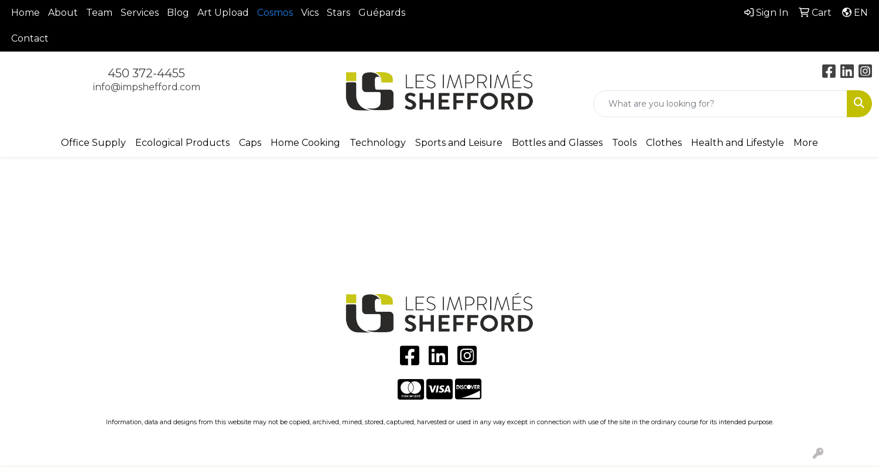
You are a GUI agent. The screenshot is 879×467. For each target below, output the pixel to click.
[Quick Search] (720, 103)
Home (25, 12)
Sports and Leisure (458, 142)
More (806, 142)
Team (99, 12)
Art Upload (223, 12)
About (63, 12)
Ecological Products (182, 142)
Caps (250, 142)
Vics (310, 12)
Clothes (664, 142)
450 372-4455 (146, 73)
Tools (624, 142)
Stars (338, 12)
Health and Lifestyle (737, 142)
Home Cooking (305, 142)
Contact (30, 38)
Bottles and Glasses (557, 142)
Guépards (381, 12)
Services (140, 12)
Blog (178, 12)
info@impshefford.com (146, 87)
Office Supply (93, 142)
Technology (378, 142)
